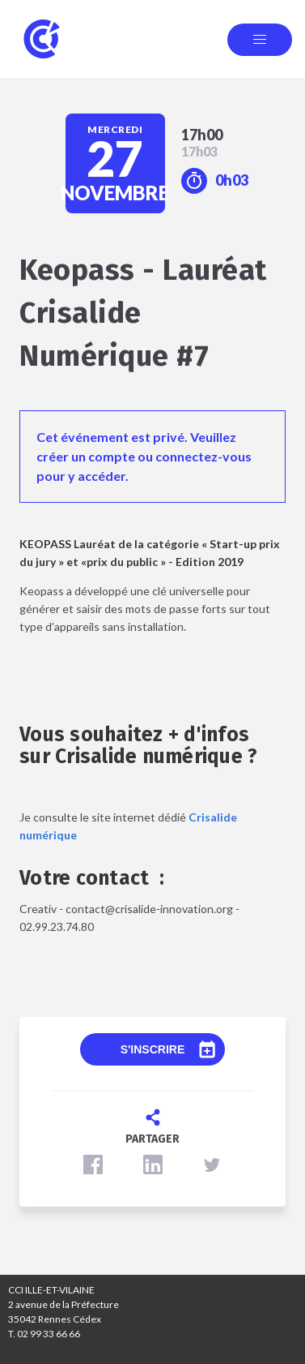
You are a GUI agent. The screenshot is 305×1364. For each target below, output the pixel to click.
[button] (93, 1164)
